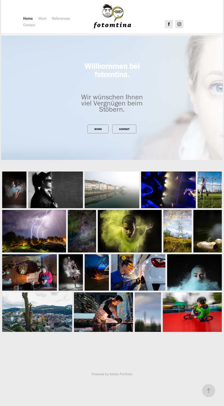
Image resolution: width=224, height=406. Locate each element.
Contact (29, 25)
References (61, 18)
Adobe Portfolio (121, 374)
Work (42, 18)
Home (28, 18)
